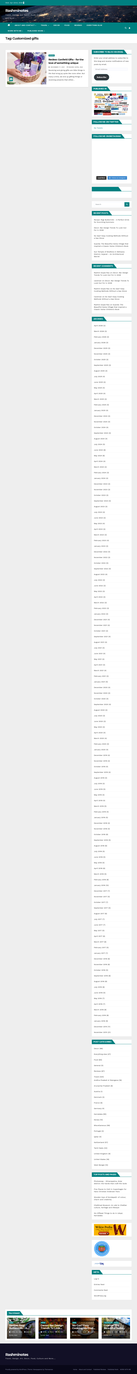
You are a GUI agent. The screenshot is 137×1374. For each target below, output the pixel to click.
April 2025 (98, 393)
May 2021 (98, 659)
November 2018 (100, 829)
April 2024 (98, 461)
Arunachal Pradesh (102, 1086)
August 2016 (99, 981)
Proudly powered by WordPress (16, 1369)
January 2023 (99, 546)
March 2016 (99, 1010)
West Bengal (99, 1165)
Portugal (97, 1131)
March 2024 (99, 467)
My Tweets (98, 128)
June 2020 (98, 721)
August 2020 (99, 710)
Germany (98, 1108)
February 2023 (100, 540)
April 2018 (98, 868)
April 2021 (98, 665)
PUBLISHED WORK (36, 31)
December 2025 (100, 348)
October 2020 (100, 699)
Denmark (98, 1097)
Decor (57, 25)
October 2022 (100, 563)
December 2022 (100, 552)
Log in (96, 1279)
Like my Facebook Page (105, 189)
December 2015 (100, 1027)
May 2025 (98, 388)
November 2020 (100, 693)
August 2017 (99, 914)
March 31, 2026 (80, 1332)
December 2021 (100, 620)
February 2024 (100, 473)
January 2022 (99, 614)
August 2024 (99, 439)
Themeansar (49, 1369)
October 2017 (99, 902)
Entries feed (99, 1284)
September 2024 (101, 433)
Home (75, 1369)
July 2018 (98, 851)
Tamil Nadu (98, 1148)
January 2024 (99, 478)
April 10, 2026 (48, 1332)
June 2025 (98, 382)
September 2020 (101, 704)
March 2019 (99, 806)
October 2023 (100, 495)
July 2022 (98, 580)
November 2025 (100, 354)
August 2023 (99, 507)
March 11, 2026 (112, 1332)
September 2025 (101, 365)
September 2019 (101, 772)
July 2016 (98, 987)
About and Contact (25, 25)
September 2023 (101, 501)
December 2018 (100, 823)
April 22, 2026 (17, 1332)
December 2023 (100, 484)
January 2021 (99, 682)
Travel (44, 25)
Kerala (96, 1120)
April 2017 (98, 936)
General (97, 1065)
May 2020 (98, 727)
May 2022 (98, 591)
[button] (126, 28)
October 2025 (100, 360)
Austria (97, 1091)
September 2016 (101, 976)
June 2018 (98, 857)
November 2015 (100, 1032)
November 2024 (100, 422)
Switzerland (99, 1142)
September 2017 (101, 908)
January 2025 (99, 410)
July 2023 (98, 512)
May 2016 (98, 998)
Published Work (113, 1369)
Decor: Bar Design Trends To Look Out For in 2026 (52, 1328)
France (97, 1103)
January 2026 (99, 343)
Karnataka (98, 1114)
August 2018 (99, 846)
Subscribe (101, 77)
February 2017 (100, 947)
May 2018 (98, 863)
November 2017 (100, 897)
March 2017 (99, 942)
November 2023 (100, 490)
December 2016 (100, 959)
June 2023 (98, 518)
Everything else (94, 25)
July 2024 (98, 444)
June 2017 (98, 925)
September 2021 (101, 637)
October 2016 (99, 970)
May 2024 (98, 456)
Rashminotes (16, 10)
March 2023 (99, 535)
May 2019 (98, 795)
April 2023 (98, 529)
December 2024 (100, 416)
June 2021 (98, 653)
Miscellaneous (100, 1125)
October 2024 (100, 427)
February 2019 (100, 812)
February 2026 (100, 337)
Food (67, 25)
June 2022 (98, 586)
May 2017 (98, 931)
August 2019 (99, 778)
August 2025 (99, 371)
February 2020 (100, 744)
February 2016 (100, 1015)
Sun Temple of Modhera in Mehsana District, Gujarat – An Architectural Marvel (109, 254)
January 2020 (99, 750)
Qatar (96, 1137)
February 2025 (100, 405)
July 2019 (98, 784)
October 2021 (99, 631)
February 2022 (100, 608)
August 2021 (99, 642)
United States (100, 1159)
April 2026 (98, 326)
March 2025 (99, 399)
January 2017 (99, 953)
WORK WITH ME (15, 31)
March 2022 (99, 603)
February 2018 (100, 880)
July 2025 (98, 376)
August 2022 (99, 574)
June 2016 (98, 993)
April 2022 (98, 597)
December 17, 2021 (58, 67)
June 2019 (98, 789)
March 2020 (99, 738)
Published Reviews (99, 1369)
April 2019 (98, 800)
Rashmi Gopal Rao (75, 67)
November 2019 (100, 761)
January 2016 (99, 1021)
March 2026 (99, 331)
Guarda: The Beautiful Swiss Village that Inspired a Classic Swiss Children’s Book (110, 307)
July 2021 (98, 648)
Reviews (78, 25)
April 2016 (98, 1004)
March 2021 (99, 670)
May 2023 (98, 523)
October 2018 (99, 834)
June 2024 (98, 450)
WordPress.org (100, 1296)
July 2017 (98, 919)
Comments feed (101, 1290)
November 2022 (100, 557)
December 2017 (100, 891)
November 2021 (100, 625)
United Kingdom (101, 1154)
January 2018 (99, 885)
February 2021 (100, 676)
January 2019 (99, 817)
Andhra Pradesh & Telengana (106, 1080)
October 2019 (99, 767)
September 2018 (101, 840)
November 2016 (100, 964)
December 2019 (100, 755)
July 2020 (98, 716)
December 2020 (100, 687)
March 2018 (99, 874)
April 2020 (98, 733)
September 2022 (101, 569)
